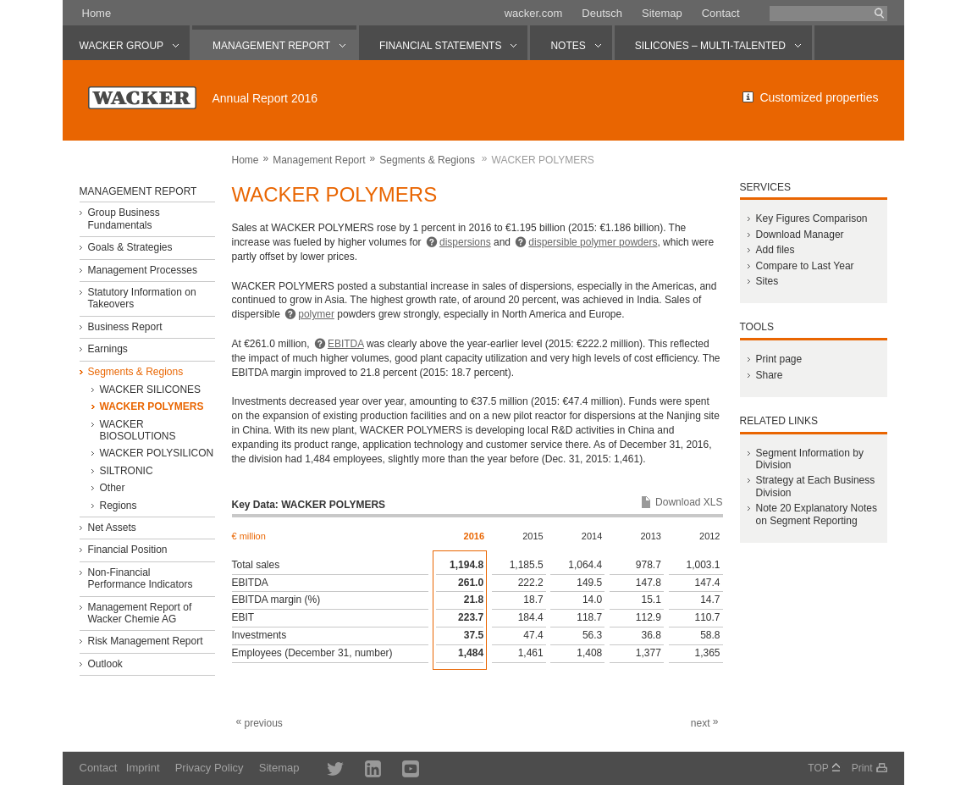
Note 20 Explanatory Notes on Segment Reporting (815, 514)
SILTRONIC (125, 471)
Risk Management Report (144, 641)
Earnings (107, 349)
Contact (721, 13)
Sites (766, 281)
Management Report (319, 160)
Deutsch (602, 13)
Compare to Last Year (804, 266)
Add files (774, 250)
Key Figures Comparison (811, 218)
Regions (117, 505)
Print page (778, 359)
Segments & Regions (427, 160)
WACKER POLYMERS (151, 406)
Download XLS (688, 502)
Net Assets (111, 527)
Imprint (143, 767)
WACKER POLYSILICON (156, 453)
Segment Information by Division (809, 459)
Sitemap (662, 13)
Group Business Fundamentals (123, 218)
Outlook (104, 664)
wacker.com (534, 13)
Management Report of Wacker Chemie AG (139, 613)
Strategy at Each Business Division (815, 486)
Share (768, 375)
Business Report (124, 327)
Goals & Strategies (129, 247)
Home (97, 13)
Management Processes (141, 270)
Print (862, 768)
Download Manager (799, 234)
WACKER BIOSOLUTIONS (137, 430)
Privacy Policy (209, 767)
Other (111, 488)
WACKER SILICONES (150, 389)
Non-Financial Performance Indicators (139, 578)
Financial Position (127, 550)
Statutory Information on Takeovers (141, 298)
